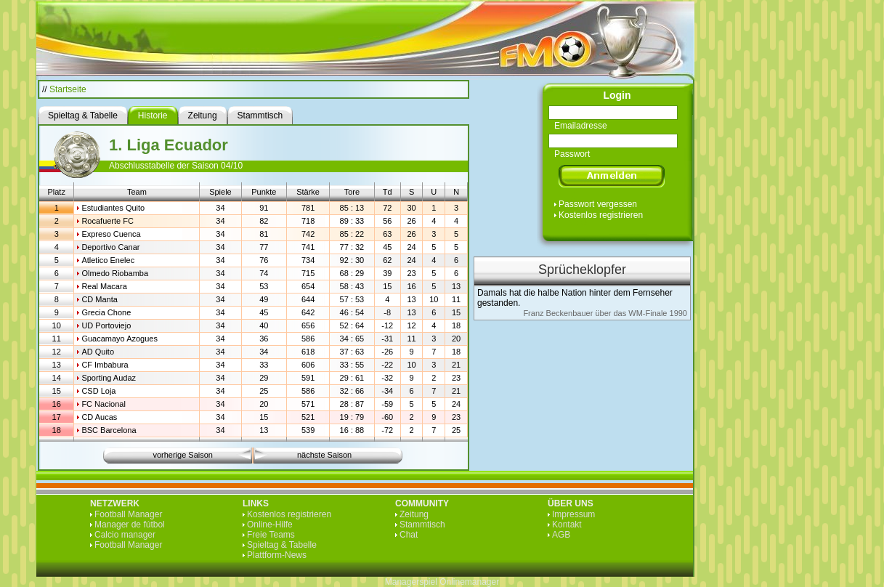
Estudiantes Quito (113, 207)
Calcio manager (124, 535)
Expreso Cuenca (110, 234)
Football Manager (128, 514)
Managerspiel (411, 582)
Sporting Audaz (108, 377)
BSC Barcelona (108, 430)
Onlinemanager (469, 582)
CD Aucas (99, 417)
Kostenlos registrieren (601, 215)
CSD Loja (98, 390)
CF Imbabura (104, 364)
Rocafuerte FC (107, 220)
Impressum (573, 514)
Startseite (67, 89)
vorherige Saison (183, 454)
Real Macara (103, 286)
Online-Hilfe (270, 524)
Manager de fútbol (129, 524)
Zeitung (414, 514)
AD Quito (97, 351)
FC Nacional (103, 404)
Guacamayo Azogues (119, 338)
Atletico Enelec (107, 260)
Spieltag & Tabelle (282, 545)
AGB (561, 535)
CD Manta (99, 299)
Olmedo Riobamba (114, 273)
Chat (409, 535)
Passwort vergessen (598, 204)
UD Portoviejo (106, 325)
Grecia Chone (106, 312)
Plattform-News (277, 555)
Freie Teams (271, 535)
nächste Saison (324, 454)
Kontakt (567, 524)
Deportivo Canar (110, 247)
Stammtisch (422, 524)
